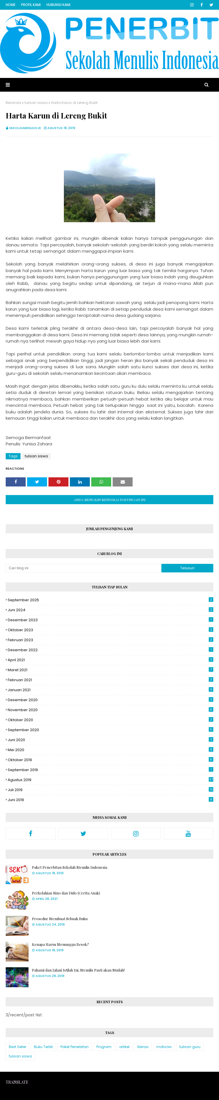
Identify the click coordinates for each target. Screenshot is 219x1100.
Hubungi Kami (58, 4)
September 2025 (110, 600)
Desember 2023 (110, 620)
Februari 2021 (110, 680)
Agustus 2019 (110, 780)
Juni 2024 (110, 610)
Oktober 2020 (110, 720)
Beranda (13, 102)
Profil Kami (31, 4)
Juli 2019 (110, 790)
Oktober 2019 (110, 760)
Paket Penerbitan (74, 1046)
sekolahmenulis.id (25, 128)
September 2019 (110, 770)
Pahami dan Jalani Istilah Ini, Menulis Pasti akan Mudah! (78, 970)
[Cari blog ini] (83, 568)
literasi (143, 1046)
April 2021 (110, 660)
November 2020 (110, 710)
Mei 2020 (110, 750)
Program (103, 1046)
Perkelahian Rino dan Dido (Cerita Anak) (66, 892)
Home (10, 4)
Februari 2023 (110, 640)
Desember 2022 (110, 650)
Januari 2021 (110, 690)
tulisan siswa (36, 102)
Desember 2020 (110, 700)
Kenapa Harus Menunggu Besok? (60, 944)
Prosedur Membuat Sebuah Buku (60, 918)
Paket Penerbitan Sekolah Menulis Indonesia (69, 867)
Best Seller (17, 1046)
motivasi (164, 1046)
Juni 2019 (110, 800)
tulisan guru (189, 1046)
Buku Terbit (43, 1046)
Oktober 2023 (110, 630)
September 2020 (110, 730)
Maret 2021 (110, 670)
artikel (124, 1046)
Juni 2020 (110, 740)
